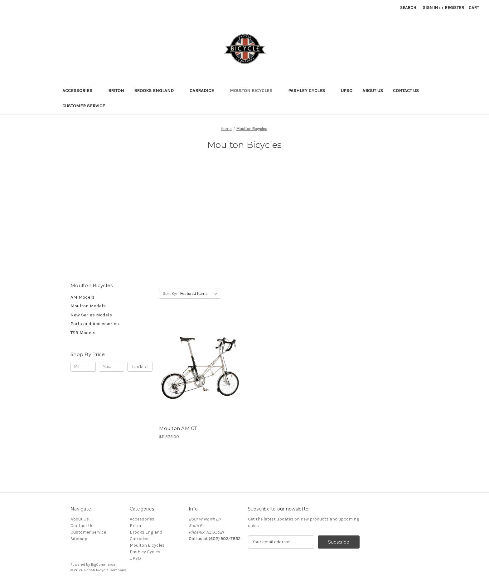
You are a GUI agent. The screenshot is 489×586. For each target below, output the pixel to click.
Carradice (205, 90)
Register (454, 7)
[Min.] (83, 367)
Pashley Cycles (309, 90)
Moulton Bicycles (254, 90)
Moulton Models (88, 306)
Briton (116, 90)
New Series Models (91, 315)
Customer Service (83, 106)
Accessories (80, 90)
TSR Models (82, 332)
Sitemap (78, 538)
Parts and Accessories (94, 323)
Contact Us (406, 90)
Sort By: (170, 293)
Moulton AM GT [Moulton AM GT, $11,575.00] (178, 428)
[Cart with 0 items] (473, 7)
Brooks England (157, 90)
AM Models (82, 297)
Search (408, 7)
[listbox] (200, 293)
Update (140, 366)
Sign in (430, 7)
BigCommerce (103, 564)
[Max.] (111, 367)
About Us (372, 90)
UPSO (346, 90)
